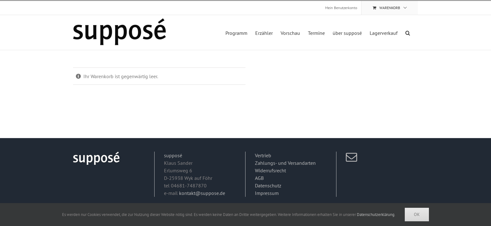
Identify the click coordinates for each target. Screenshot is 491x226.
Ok (417, 214)
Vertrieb (263, 155)
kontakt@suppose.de (202, 193)
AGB (259, 178)
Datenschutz (268, 185)
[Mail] (351, 157)
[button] (415, 32)
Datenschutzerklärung (375, 214)
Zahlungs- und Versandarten (285, 163)
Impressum (267, 193)
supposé (173, 155)
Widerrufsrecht (270, 170)
